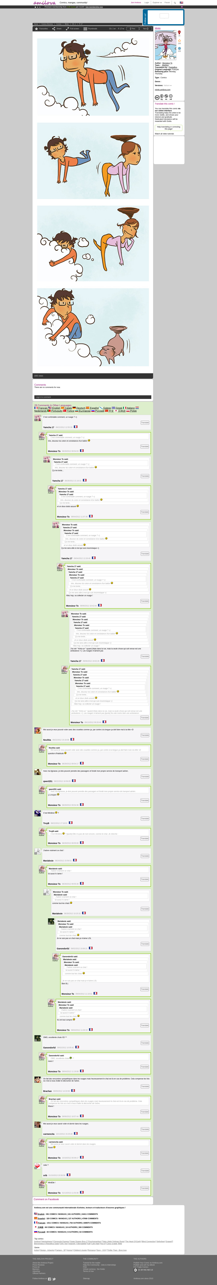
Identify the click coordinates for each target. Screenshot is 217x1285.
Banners (36, 1269)
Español (92, 408)
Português (54, 411)
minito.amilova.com (162, 90)
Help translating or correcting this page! (168, 128)
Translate (145, 423)
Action (36, 1250)
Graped (169, 1241)
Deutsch (78, 408)
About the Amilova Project (43, 1263)
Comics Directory (47, 24)
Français (41, 408)
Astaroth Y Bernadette (77, 1244)
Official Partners (39, 1273)
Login (147, 3)
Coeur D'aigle (112, 1244)
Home (36, 24)
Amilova (37, 1241)
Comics (58, 24)
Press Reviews (38, 1265)
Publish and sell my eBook (144, 1265)
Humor (69, 1250)
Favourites (43, 29)
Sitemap (86, 1278)
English (54, 408)
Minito (67, 24)
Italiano (129, 408)
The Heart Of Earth (133, 1241)
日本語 (120, 411)
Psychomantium (94, 1241)
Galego (105, 408)
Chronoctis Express (61, 1241)
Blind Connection (149, 1241)
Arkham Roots (118, 1241)
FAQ (85, 1267)
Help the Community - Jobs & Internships (99, 1265)
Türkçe (68, 411)
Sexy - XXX (101, 1250)
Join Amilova (136, 3)
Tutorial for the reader (91, 1263)
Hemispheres (47, 1241)
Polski (131, 411)
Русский (97, 411)
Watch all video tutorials (164, 134)
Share (59, 29)
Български (83, 411)
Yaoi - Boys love (120, 1250)
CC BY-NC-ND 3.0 (143, 1270)
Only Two (64, 1244)
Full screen (74, 29)
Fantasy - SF (60, 1250)
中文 (109, 411)
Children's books (80, 1250)
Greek (117, 408)
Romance (92, 1250)
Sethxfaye (161, 1241)
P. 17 (80, 24)
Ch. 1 (74, 24)
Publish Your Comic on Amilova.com (148, 1263)
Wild (120, 1244)
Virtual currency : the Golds (94, 1269)
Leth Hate (95, 1244)
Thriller (110, 1250)
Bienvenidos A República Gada (46, 1244)
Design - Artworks (47, 1250)
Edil (88, 1244)
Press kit (36, 1267)
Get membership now (94, 7)
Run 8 (102, 1244)
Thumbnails (92, 29)
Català (66, 408)
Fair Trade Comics (141, 1267)
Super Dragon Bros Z (78, 1241)
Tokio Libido (107, 1241)
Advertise (36, 1271)
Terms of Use (88, 1271)
